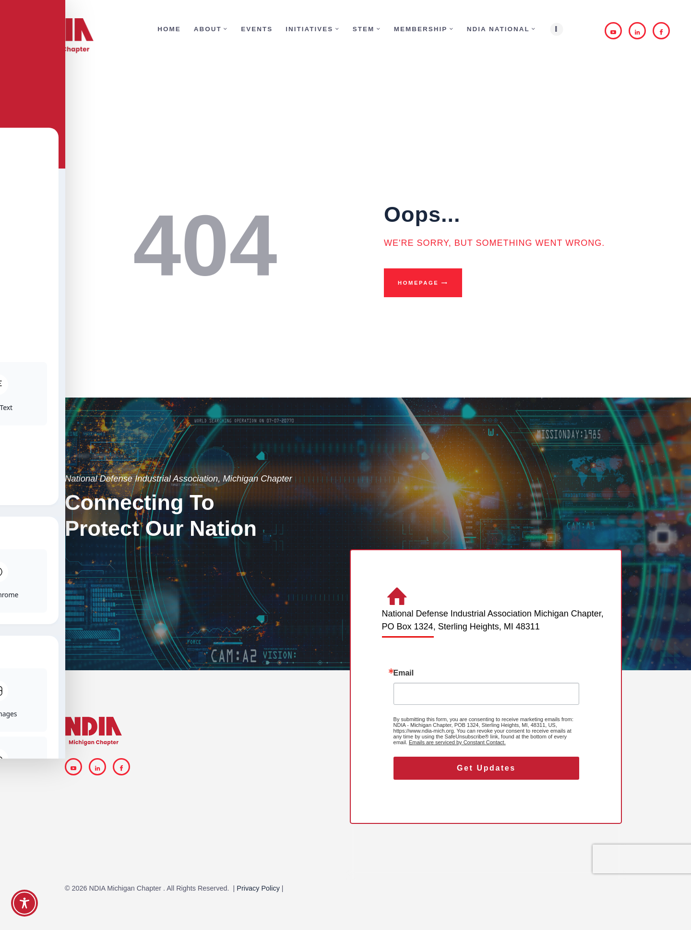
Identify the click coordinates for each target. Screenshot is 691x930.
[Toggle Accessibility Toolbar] (24, 903)
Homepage (418, 283)
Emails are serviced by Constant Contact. (457, 742)
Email (403, 673)
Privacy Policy (258, 888)
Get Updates (486, 768)
